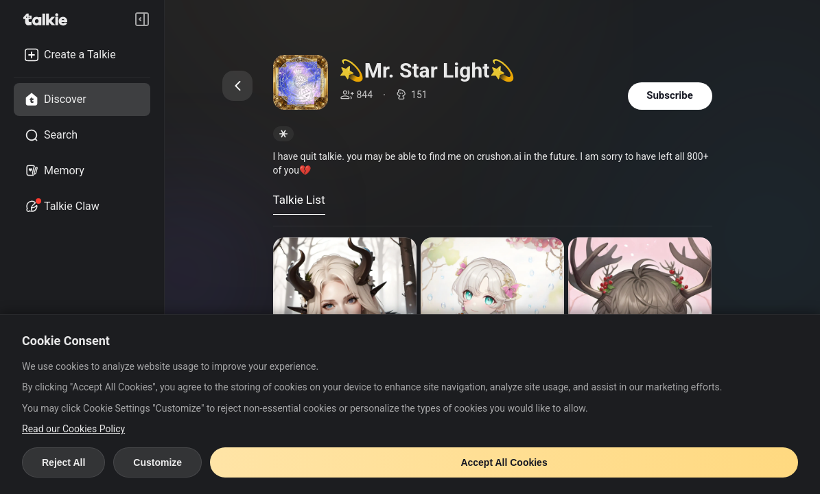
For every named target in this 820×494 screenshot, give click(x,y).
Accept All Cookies (503, 462)
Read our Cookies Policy (73, 428)
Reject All (63, 462)
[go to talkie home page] (49, 19)
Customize (157, 462)
